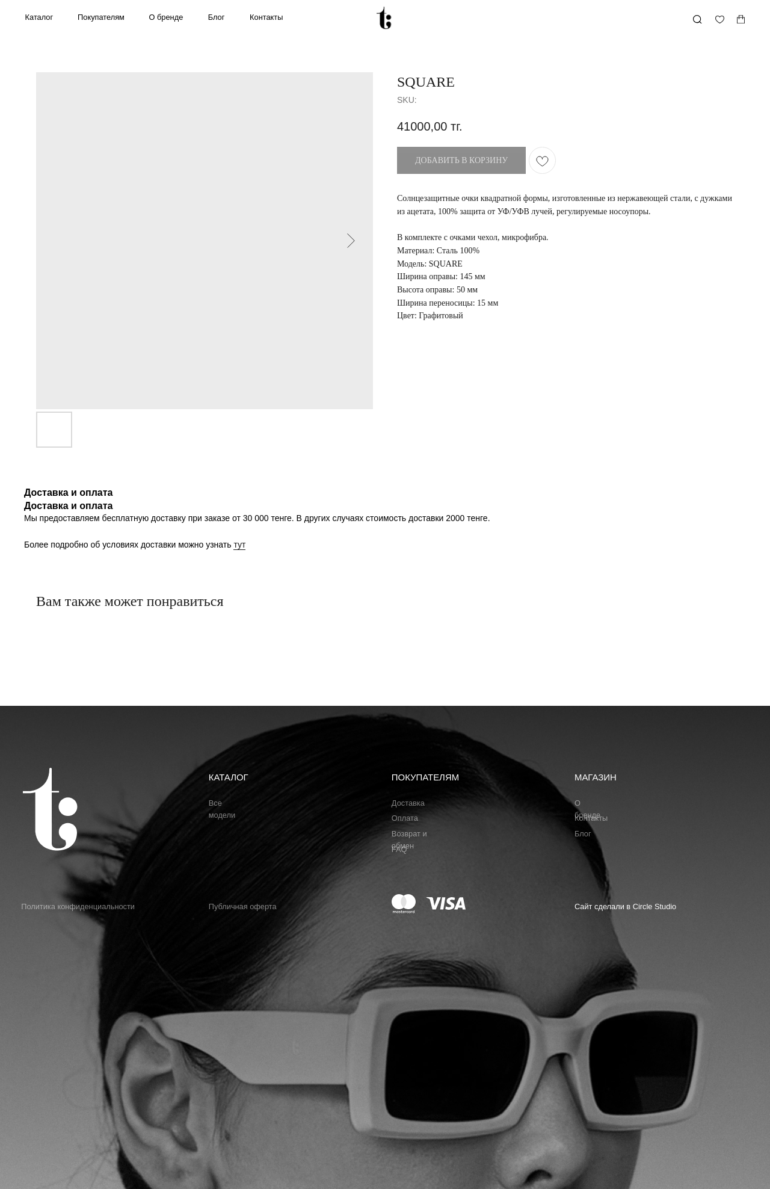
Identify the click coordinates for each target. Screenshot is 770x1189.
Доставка (408, 803)
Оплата (405, 818)
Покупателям (101, 17)
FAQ (399, 849)
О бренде (166, 17)
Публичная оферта (243, 906)
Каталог (39, 17)
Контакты (266, 17)
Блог (216, 17)
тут (239, 544)
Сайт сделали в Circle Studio (625, 906)
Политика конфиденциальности (78, 906)
